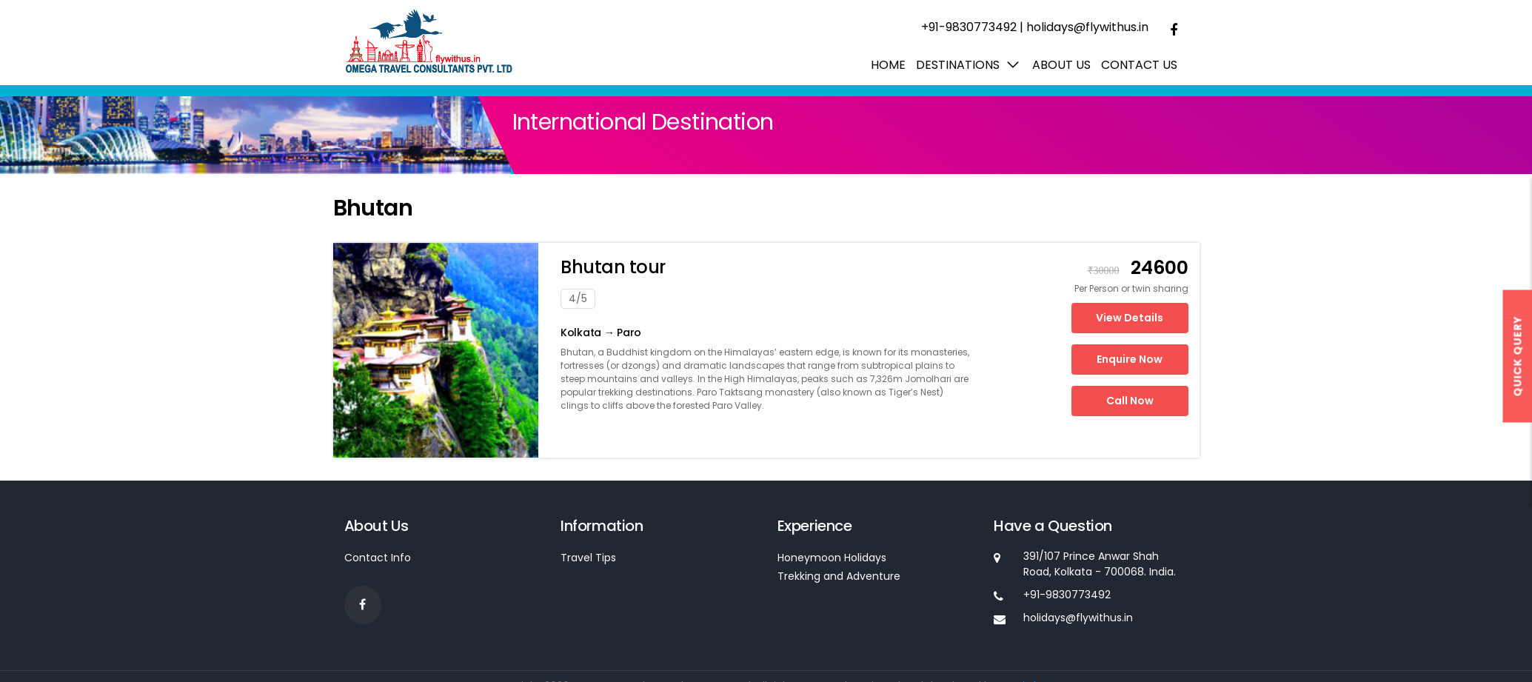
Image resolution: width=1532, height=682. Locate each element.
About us (1061, 64)
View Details (1129, 317)
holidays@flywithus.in (1087, 27)
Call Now (1130, 400)
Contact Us (1139, 64)
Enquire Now (1130, 359)
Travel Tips (588, 557)
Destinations (958, 64)
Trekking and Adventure (838, 576)
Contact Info (377, 557)
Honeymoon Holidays (831, 557)
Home (888, 64)
